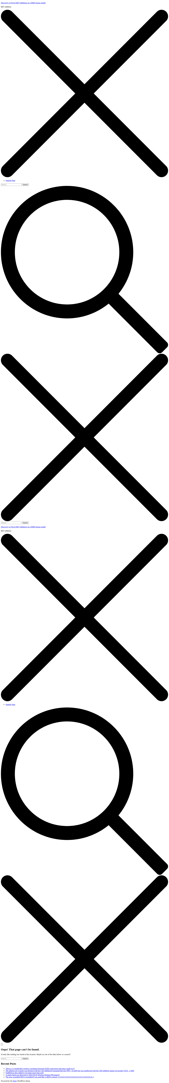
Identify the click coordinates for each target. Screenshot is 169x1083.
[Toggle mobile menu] (2, 1044)
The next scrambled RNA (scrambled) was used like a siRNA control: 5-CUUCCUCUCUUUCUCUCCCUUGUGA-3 (50, 1077)
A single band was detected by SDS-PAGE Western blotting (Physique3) (33, 1075)
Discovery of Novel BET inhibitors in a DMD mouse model (23, 3)
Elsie (15, 1081)
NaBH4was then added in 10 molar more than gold (25, 1073)
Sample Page (10, 180)
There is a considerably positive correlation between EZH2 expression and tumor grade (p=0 (40, 1069)
